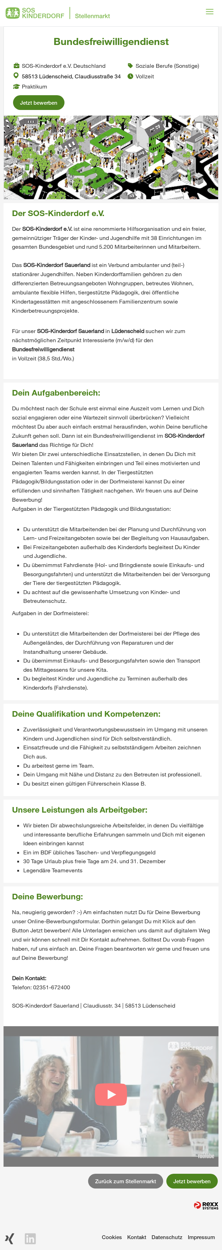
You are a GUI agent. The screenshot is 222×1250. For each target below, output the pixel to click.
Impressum (201, 1237)
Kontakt (136, 1237)
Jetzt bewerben (38, 102)
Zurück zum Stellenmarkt (125, 1181)
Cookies (112, 1237)
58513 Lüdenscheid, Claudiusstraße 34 (67, 76)
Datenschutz (167, 1237)
